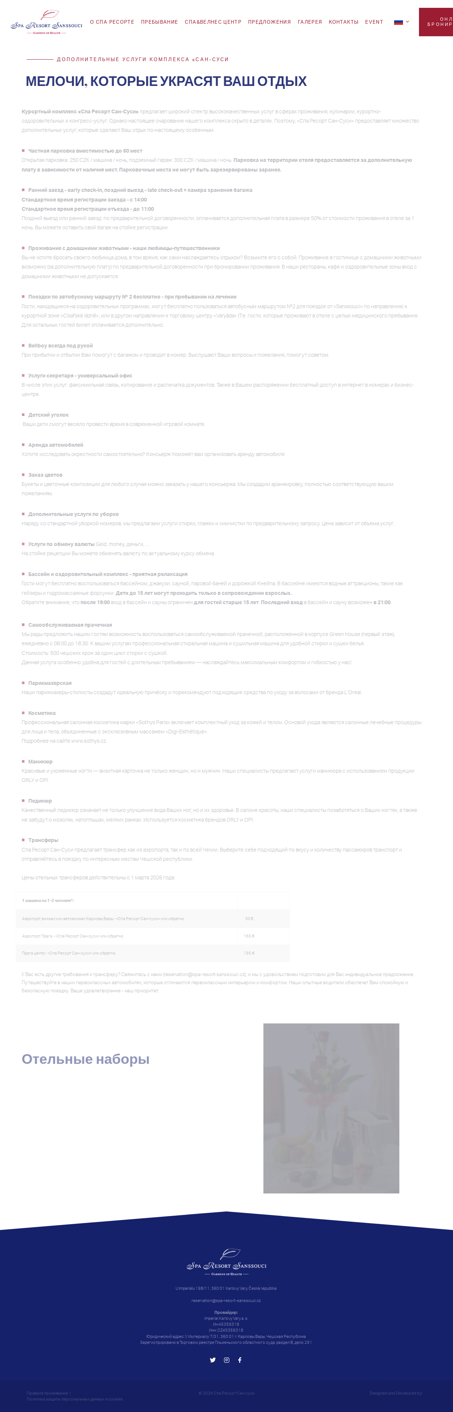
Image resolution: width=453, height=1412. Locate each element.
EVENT (374, 21)
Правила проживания (47, 1393)
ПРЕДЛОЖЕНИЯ (269, 21)
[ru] (402, 21)
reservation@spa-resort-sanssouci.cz (226, 1300)
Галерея (310, 21)
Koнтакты (344, 21)
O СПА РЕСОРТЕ (112, 21)
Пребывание (160, 21)
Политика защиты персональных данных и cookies (75, 1399)
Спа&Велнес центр (213, 21)
